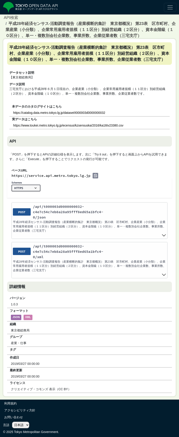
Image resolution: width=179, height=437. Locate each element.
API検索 (11, 17)
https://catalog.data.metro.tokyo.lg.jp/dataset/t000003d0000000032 (59, 112)
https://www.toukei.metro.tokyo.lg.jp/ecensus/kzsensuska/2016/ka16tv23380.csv (68, 125)
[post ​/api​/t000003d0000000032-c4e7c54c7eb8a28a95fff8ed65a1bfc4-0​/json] (89, 220)
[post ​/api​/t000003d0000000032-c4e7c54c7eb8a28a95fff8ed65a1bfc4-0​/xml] (89, 260)
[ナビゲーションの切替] (170, 7)
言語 (6, 425)
